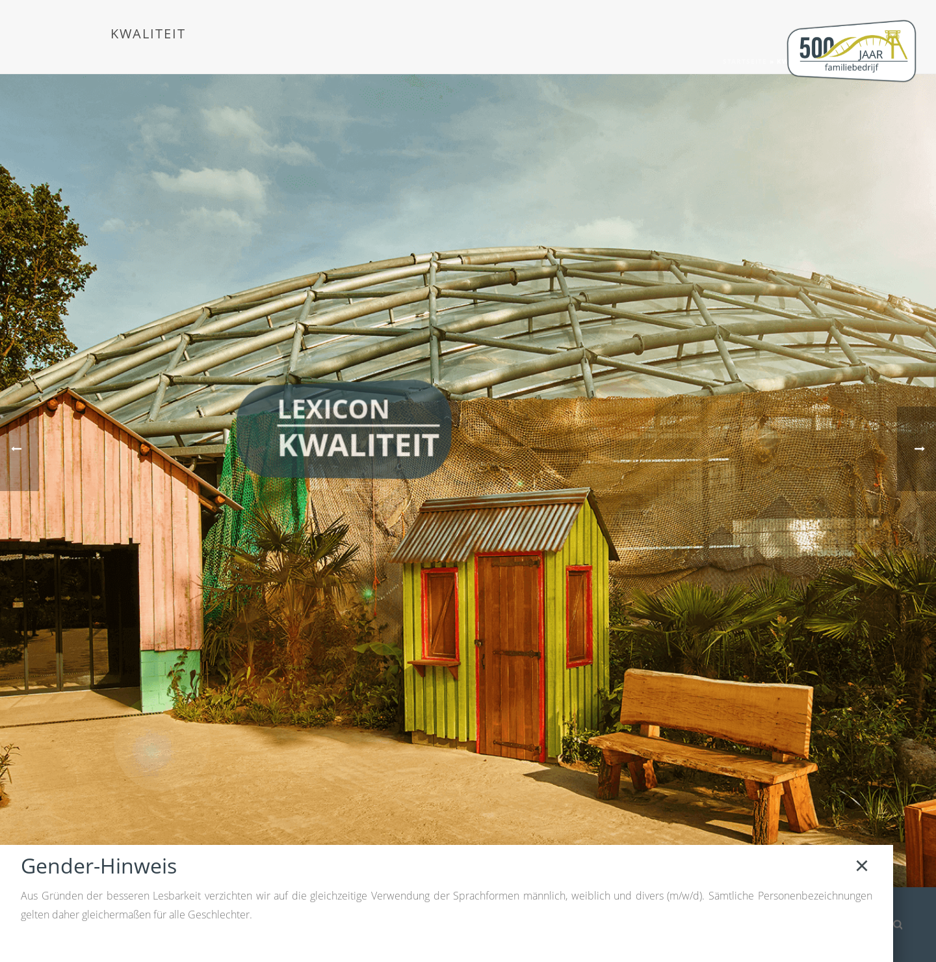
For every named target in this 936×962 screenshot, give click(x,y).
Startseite (745, 61)
